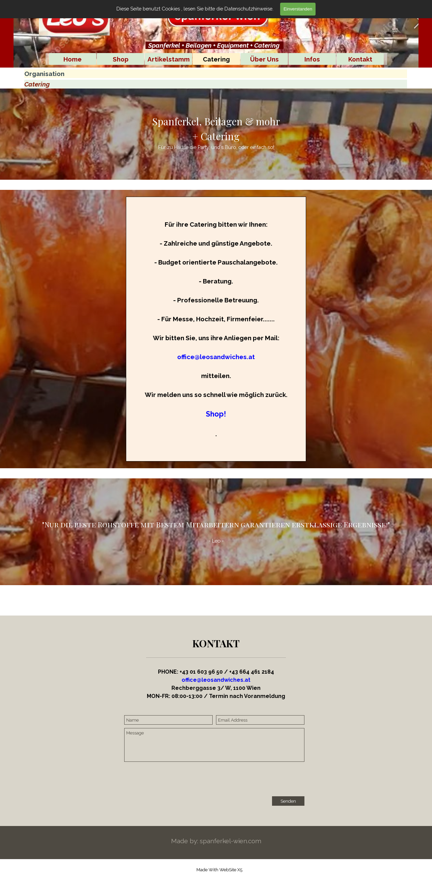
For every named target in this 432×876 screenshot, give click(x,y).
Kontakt (360, 59)
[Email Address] (260, 720)
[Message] (214, 745)
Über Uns (264, 59)
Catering (216, 59)
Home (72, 59)
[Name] (168, 720)
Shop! (216, 414)
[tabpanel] (214, 45)
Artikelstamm (168, 59)
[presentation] (175, 780)
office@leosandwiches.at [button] (216, 356)
